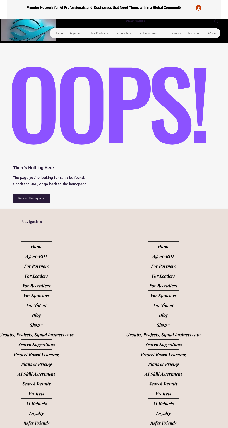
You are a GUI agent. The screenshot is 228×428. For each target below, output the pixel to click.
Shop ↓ (36, 325)
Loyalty (36, 413)
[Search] (216, 21)
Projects (36, 393)
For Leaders (36, 276)
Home (36, 246)
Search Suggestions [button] (36, 344)
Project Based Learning (36, 354)
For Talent (36, 305)
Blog (36, 315)
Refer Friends (36, 423)
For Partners (36, 266)
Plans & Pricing (36, 364)
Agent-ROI (36, 256)
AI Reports (36, 403)
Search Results (36, 384)
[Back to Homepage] (31, 198)
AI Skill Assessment (36, 374)
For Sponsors (36, 295)
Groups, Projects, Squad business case (36, 335)
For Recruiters (36, 285)
